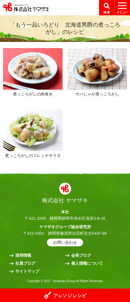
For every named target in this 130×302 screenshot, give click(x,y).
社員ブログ (25, 263)
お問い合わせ (65, 242)
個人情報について (87, 263)
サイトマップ (27, 271)
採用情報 (23, 255)
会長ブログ (81, 255)
